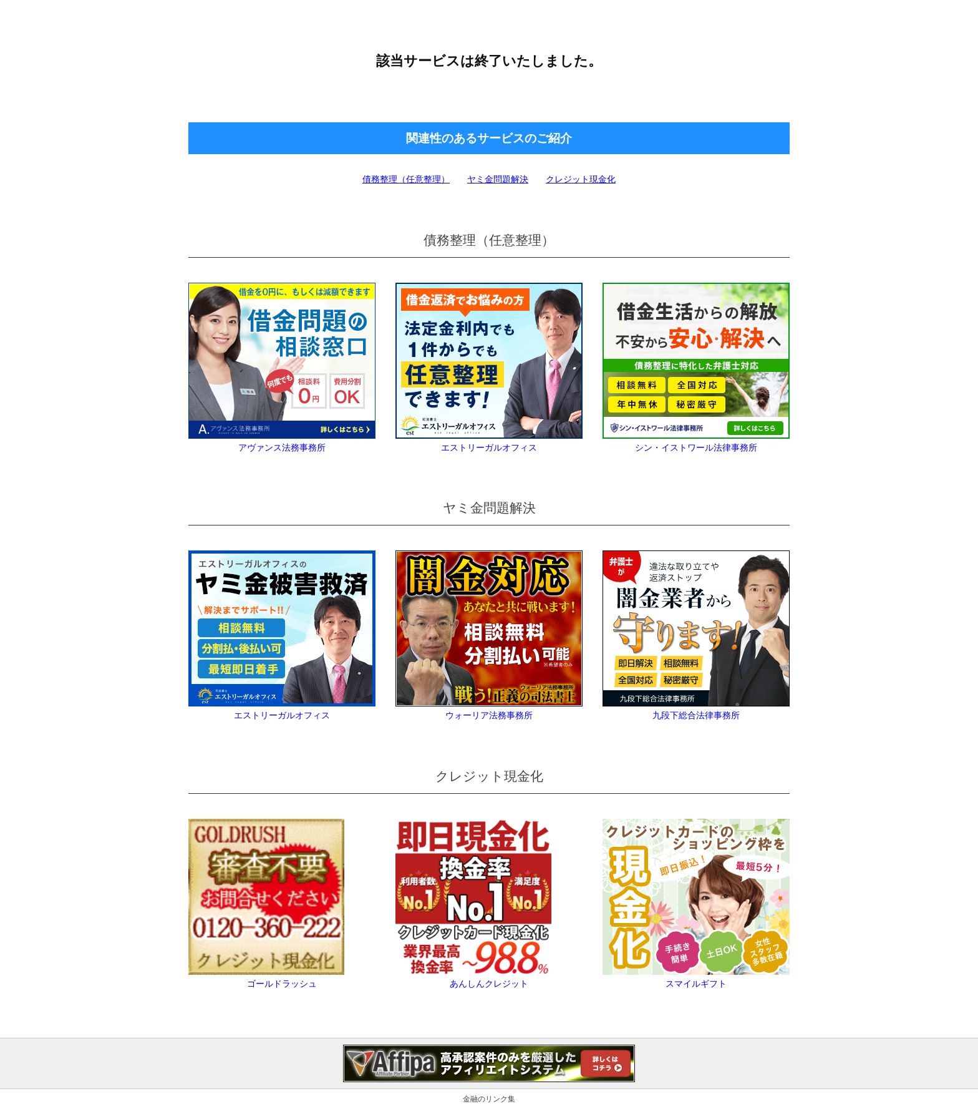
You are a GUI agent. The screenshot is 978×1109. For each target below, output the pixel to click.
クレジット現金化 (581, 179)
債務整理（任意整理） (406, 179)
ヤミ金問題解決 (497, 179)
